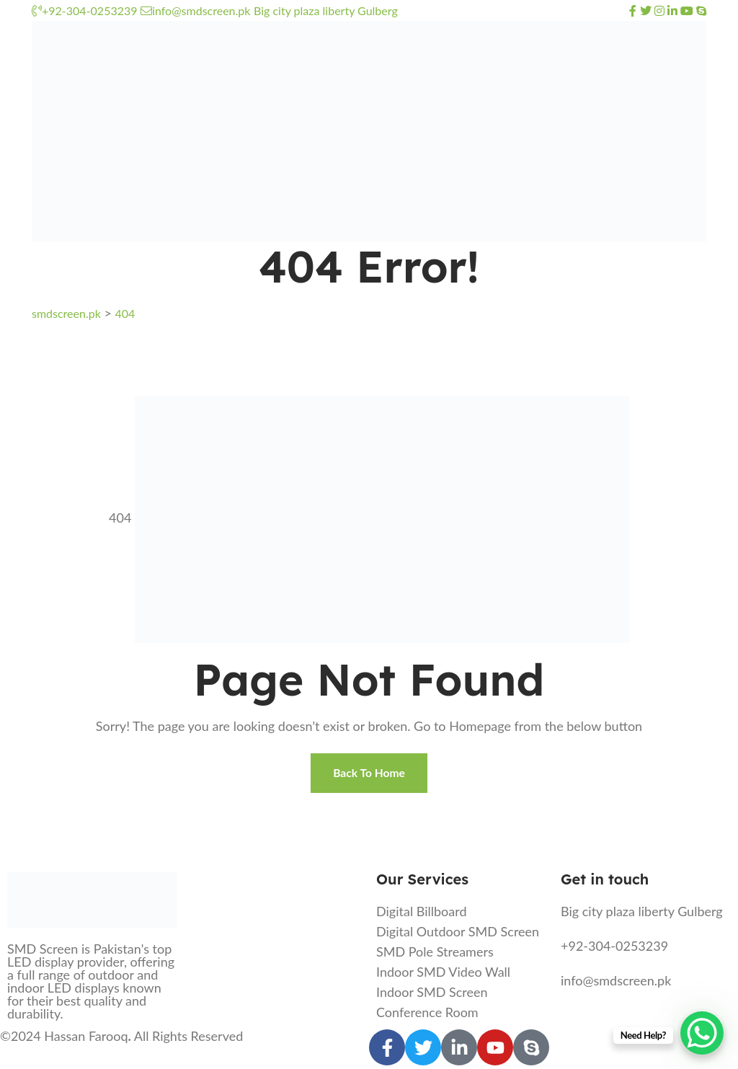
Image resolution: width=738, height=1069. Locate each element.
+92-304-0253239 (85, 10)
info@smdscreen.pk (195, 10)
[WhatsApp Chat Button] (702, 1033)
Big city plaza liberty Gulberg (326, 10)
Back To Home (369, 774)
